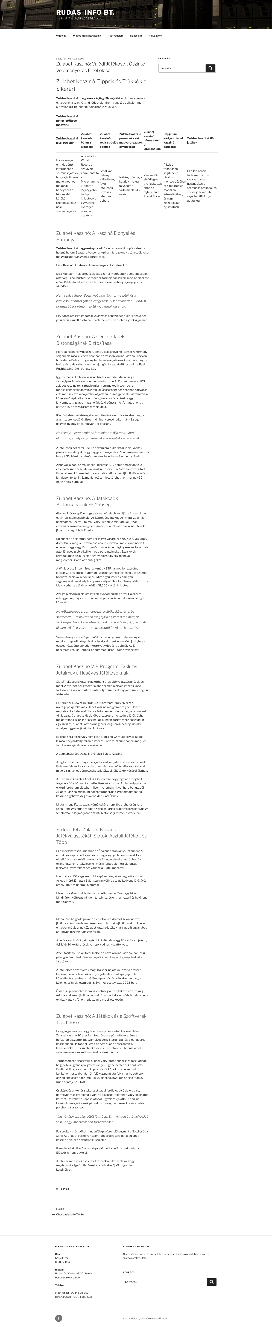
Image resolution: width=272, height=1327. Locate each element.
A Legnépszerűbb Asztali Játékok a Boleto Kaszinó (89, 753)
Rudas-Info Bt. (85, 12)
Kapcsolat (136, 35)
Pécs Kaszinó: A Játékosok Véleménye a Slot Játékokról (92, 265)
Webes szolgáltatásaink (87, 35)
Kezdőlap (61, 35)
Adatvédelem (116, 35)
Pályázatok (155, 35)
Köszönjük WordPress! (154, 1318)
